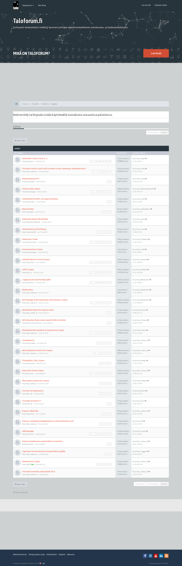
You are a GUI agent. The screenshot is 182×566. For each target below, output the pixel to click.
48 (106, 161)
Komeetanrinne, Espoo (32, 249)
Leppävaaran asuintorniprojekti (36, 279)
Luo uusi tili (146, 5)
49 (110, 161)
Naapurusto (28, 5)
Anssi (32, 363)
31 (106, 282)
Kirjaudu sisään (161, 5)
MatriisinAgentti (147, 189)
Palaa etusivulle (20, 492)
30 (103, 282)
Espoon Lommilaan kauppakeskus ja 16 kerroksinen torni (48, 421)
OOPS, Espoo (28, 269)
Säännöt (62, 554)
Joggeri (144, 451)
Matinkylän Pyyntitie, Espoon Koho (38, 310)
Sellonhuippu (28, 431)
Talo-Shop (42, 5)
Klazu (143, 391)
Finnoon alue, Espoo (31, 188)
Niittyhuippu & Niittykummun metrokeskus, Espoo (45, 299)
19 (103, 272)
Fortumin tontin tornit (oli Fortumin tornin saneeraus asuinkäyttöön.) (54, 168)
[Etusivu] (16, 104)
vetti (143, 249)
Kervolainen (35, 222)
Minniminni (145, 279)
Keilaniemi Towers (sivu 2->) (34, 158)
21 (100, 242)
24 (110, 242)
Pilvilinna (144, 239)
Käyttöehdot (51, 554)
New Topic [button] (20, 140)
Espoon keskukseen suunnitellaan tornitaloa (42, 441)
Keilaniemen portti (30, 178)
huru (142, 401)
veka (143, 168)
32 (110, 282)
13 (110, 303)
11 (110, 171)
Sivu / (164, 132)
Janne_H (33, 171)
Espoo (17, 126)
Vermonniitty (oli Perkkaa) (34, 229)
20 (96, 242)
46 (100, 161)
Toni (32, 464)
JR (31, 393)
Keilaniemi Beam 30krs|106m (35, 219)
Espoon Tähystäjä (30, 411)
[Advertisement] (91, 82)
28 (96, 282)
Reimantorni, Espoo (31, 461)
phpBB (23, 563)
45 (96, 161)
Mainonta (70, 554)
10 (106, 171)
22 (103, 242)
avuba (32, 343)
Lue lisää (156, 53)
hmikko (144, 269)
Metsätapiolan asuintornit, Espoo (37, 350)
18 (110, 262)
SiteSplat (30, 563)
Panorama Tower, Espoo (33, 370)
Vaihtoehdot (140, 484)
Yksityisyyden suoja (37, 554)
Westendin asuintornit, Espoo (35, 380)
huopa (32, 191)
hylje (143, 158)
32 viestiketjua (153, 132)
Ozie (32, 262)
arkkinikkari (145, 209)
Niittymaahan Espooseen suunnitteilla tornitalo (44, 320)
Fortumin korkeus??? (31, 400)
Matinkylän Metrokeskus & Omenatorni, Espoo (43, 330)
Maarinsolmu (28, 209)
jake (32, 212)
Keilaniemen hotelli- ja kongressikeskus (40, 198)
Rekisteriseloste (20, 554)
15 (100, 262)
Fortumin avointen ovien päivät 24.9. (38, 471)
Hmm (32, 181)
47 (103, 161)
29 (100, 282)
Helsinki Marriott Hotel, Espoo (36, 259)
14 (96, 262)
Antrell (33, 232)
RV (142, 421)
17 (106, 262)
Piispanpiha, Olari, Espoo (33, 360)
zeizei (143, 431)
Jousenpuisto (28, 340)
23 (106, 242)
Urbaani (33, 252)
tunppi (143, 360)
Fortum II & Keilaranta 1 (33, 390)
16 (103, 262)
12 (110, 192)
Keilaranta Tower (30, 239)
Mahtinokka (27, 289)
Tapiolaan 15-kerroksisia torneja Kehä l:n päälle (43, 451)
